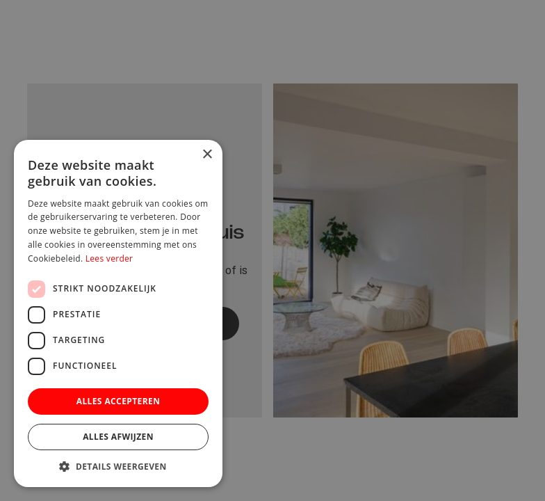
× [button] (207, 155)
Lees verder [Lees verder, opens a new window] (109, 258)
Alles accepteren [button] (118, 401)
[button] (118, 466)
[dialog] (272, 250)
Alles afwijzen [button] (118, 437)
